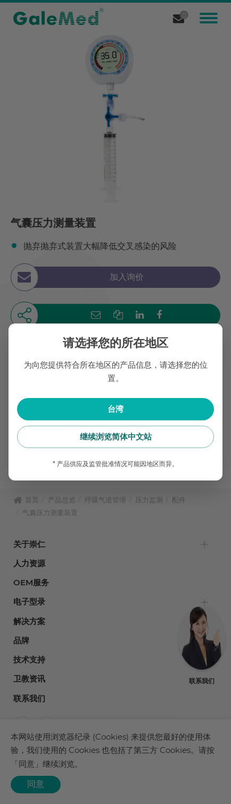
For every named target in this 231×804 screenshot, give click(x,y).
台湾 (115, 409)
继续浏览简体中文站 (116, 437)
